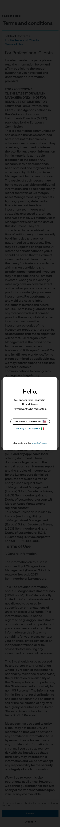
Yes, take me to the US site (30, 421)
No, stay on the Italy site (30, 428)
